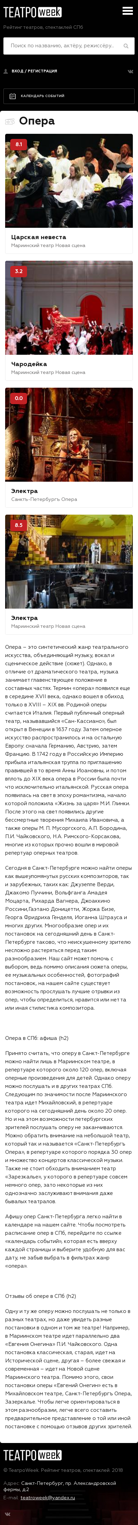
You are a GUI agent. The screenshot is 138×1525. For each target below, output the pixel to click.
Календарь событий (42, 96)
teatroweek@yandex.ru (48, 1497)
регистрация (42, 71)
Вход (18, 71)
